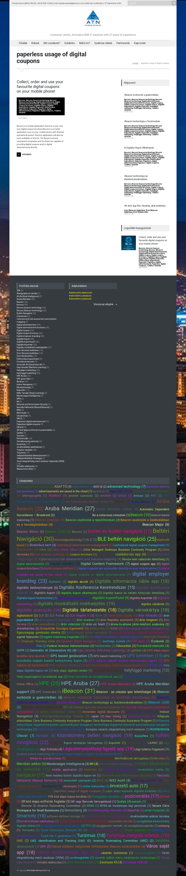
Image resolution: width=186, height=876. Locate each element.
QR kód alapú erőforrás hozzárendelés (34, 430)
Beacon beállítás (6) (50, 520)
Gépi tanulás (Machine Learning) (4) (104, 650)
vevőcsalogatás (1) (147, 853)
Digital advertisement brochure (39, 103)
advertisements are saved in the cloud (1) (65, 491)
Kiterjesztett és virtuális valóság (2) (61, 729)
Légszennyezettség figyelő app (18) (98, 748)
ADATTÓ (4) (62, 486)
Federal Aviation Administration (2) (70, 646)
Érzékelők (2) (160, 641)
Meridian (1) (161, 758)
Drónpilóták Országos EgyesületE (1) (64, 628)
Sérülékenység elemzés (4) (107, 810)
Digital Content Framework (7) (105, 564)
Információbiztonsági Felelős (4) (64, 716)
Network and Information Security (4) (129, 775)
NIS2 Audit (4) (119, 780)
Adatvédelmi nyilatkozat (80, 299)
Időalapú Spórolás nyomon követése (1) (99, 707)
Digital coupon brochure (134, 105)
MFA (19, 398)
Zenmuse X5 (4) (111, 862)
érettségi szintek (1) (116, 641)
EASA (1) (117, 628)
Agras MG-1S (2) (121, 491)
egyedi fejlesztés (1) (30, 637)
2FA (18, 290)
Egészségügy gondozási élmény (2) (41, 632)
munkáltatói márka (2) (153, 769)
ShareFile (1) (135, 810)
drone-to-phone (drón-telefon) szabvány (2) (140, 624)
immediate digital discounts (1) (103, 712)
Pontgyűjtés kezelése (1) (108, 796)
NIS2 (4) (103, 780)
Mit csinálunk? (52, 43)
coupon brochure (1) (83, 554)
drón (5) (101, 615)
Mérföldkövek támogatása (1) (134, 758)
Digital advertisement (45, 102)
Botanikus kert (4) (43, 545)
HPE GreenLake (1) (48, 692)
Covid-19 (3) (106, 554)
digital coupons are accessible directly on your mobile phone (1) (119, 568)
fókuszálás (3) (126, 646)
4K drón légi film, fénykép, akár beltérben (145, 205)
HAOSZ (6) (155, 665)
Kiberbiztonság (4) (142, 716)
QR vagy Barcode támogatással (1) (93, 801)
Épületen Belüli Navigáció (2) (81, 641)
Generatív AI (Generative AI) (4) (53, 650)
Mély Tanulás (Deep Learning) (30, 393)
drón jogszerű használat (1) (57, 620)
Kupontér (33, 109)
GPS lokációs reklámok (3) (67, 665)
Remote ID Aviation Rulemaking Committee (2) (53, 805)
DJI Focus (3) (59, 615)
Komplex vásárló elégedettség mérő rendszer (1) (118, 729)
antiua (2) (125, 495)
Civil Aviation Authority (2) (52, 554)
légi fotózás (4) (51, 749)
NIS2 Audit (21, 413)
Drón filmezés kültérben (28, 353)
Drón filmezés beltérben (134, 210)
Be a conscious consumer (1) (111, 515)
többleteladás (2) (28, 836)
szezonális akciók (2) (122, 821)
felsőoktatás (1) (105, 646)
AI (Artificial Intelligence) (28, 296)
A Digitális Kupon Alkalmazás (139, 147)
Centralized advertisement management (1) (85, 545)
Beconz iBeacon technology (29, 310)
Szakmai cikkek (103, 43)
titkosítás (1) (160, 830)
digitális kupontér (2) (143, 598)
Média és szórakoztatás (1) (48, 758)
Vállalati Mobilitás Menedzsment (32, 455)
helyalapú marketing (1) (108, 670)
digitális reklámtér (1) (155, 604)
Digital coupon (46, 104)
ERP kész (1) (141, 641)
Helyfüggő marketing (142, 108)
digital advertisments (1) (33, 564)
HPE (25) (49, 683)
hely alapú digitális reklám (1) (73, 670)
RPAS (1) (93, 805)
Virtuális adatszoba (25, 466)
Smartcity (21, 444)
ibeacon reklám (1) (68, 702)
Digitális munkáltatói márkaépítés (32, 347)
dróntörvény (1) (99, 628)
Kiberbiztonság (24, 387)
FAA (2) (41, 646)
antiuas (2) (141, 495)
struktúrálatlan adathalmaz (29, 447)
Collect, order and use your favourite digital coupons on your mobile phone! (40, 87)
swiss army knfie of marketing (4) (83, 821)
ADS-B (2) (100, 486)
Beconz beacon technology (37, 100)
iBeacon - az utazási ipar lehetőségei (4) (126, 692)
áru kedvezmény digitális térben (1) (89, 501)
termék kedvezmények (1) (105, 830)
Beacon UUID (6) (58, 532)
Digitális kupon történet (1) (75, 598)
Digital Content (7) (65, 564)
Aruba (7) (122, 502)
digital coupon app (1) (145, 564)
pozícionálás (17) (142, 796)
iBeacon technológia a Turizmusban (142, 121)
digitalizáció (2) (27, 615)
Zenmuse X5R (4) (135, 862)
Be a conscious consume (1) (73, 515)
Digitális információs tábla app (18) (132, 581)
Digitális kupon (40, 106)
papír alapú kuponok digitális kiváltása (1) (133, 791)
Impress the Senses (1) (142, 712)
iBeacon (20, 381)
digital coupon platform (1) (60, 568)
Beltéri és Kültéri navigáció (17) (120, 531)
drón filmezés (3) (150, 615)
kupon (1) (56, 743)
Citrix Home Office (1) (67, 549)
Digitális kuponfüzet (26, 342)
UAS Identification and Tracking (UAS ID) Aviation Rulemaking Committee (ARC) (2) (92, 840)
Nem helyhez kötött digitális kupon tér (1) (73, 775)
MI (18, 401)
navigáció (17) (31, 775)
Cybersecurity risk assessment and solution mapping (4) (80, 559)
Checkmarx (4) (27, 549)
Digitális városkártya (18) (143, 610)
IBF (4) (68, 707)
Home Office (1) (27, 684)
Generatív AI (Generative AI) (29, 364)
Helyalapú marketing (26, 370)
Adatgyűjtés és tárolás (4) (35, 486)
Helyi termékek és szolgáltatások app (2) (95, 676)
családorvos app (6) (130, 554)
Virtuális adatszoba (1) (51, 862)
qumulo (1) (139, 801)
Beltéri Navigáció (24, 313)
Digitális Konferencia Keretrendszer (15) (97, 587)
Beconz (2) (79, 532)
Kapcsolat (140, 43)
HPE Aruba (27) (80, 683)
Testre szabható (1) (137, 830)
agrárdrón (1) (100, 491)
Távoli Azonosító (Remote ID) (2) (64, 830)
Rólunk (35, 43)
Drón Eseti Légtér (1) (123, 615)
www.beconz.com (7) (82, 862)
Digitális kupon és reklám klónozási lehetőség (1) (136, 593)
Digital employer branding (28, 336)
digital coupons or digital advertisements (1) (100, 574)
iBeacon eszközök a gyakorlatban (141, 94)
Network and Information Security (32, 404)
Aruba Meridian (24, 299)
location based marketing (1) (35, 754)
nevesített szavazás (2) (80, 780)
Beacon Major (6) (155, 524)
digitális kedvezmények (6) (37, 588)
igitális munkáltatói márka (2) (60, 712)
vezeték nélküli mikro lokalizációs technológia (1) (127, 857)
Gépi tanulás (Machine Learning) (31, 367)
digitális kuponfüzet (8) (110, 598)
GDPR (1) (23, 650)
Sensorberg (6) (75, 810)
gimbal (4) (139, 650)
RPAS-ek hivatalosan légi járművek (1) (125, 805)
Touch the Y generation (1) (58, 836)
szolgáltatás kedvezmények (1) (61, 826)
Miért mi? (84, 43)
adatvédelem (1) (82, 486)
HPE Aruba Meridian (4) (118, 684)
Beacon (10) (140, 515)
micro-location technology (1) (118, 764)
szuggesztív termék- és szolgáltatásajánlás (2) (127, 826)
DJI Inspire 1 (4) (82, 615)
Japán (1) (97, 716)
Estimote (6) (26, 646)
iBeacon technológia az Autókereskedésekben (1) (114, 702)
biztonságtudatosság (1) (70, 540)
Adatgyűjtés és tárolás (27, 293)
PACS (19, 418)
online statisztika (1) (96, 786)
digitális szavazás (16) (39, 610)
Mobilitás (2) (93, 769)
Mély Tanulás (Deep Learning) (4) (90, 758)
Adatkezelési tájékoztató (80, 293)
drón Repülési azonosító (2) (119, 620)
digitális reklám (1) (128, 604)
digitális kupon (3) (47, 593)
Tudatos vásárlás (131, 165)
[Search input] (150, 3)
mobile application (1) (67, 769)
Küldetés (70, 43)
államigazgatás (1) (34, 495)
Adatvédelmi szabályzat (80, 296)
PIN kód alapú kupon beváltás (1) (69, 796)
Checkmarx (22, 316)
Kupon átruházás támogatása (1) (86, 743)
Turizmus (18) (91, 835)
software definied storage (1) (66, 816)
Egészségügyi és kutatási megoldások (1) (141, 632)
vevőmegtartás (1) (82, 857)
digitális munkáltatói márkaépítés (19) (76, 603)
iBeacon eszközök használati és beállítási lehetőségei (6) (110, 697)
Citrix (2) (45, 549)
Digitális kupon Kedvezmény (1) (37, 598)
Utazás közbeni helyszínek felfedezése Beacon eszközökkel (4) (98, 846)
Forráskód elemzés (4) (153, 646)
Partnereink (123, 43)
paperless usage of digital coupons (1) (79, 791)
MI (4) (94, 764)
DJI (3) (44, 615)
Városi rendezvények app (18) (68, 852)
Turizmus (21, 453)
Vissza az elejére (103, 304)
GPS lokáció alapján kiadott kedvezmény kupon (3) (125, 660)
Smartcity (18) (31, 816)
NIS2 (19, 410)
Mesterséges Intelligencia (28, 396)
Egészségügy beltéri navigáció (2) (146, 628)
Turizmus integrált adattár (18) (137, 835)
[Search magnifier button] (174, 3)
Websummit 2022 (25, 469)
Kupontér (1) (117, 743)
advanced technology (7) (126, 486)
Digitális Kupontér (36, 107)
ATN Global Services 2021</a (38, 870)
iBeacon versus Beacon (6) (42, 707)
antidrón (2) (108, 495)
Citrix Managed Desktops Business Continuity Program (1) (122, 549)
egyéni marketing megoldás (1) (64, 637)
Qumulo (20, 436)
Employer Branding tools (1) (41, 641)
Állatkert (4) (57, 495)
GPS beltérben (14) (145, 655)
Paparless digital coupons (42, 111)
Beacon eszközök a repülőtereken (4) (93, 520)
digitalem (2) (57, 581)
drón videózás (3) (73, 624)
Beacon (20, 302)
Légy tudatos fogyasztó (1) (151, 749)
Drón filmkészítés (140, 212)
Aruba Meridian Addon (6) (117, 509)
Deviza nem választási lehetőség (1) (145, 559)
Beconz (22, 100)
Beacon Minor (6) (30, 532)
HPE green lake (24, 379)
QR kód (20, 427)
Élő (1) (89, 637)
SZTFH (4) (88, 826)
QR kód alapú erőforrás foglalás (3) (45, 801)
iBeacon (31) (78, 691)
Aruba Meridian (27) (70, 508)
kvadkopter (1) (136, 743)
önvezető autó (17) (129, 785)
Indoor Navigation (25, 384)
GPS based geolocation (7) (71, 656)
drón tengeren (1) (151, 620)
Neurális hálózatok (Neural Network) (33, 407)
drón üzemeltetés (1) (46, 624)
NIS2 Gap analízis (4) (146, 780)
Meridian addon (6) (31, 764)
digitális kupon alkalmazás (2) (81, 593)
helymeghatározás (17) (146, 676)
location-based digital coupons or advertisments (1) (88, 754)
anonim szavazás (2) (84, 495)
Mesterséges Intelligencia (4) (67, 764)
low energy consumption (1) (141, 754)
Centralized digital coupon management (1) (141, 545)
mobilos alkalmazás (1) (120, 769)
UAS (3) (23, 840)
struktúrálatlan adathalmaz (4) (107, 816)
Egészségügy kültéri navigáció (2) (89, 632)
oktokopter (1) (72, 786)
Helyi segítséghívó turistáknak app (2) (42, 676)
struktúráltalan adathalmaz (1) (40, 821)
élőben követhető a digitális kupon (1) (118, 637)
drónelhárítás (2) (28, 628)
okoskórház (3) (52, 786)
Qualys (20, 433)
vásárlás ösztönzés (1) (117, 853)
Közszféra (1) (144, 736)
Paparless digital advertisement (150, 263)
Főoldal (23, 43)
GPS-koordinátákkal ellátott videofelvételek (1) (116, 665)
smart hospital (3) (156, 810)
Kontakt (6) (45, 736)
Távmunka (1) (30, 830)
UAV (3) (45, 846)
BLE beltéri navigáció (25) (127, 539)
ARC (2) (156, 495)
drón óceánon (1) (87, 620)
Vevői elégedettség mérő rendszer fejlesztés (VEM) (40, 461)
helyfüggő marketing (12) (146, 670)
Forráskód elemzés (25, 361)
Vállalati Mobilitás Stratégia (29, 458)
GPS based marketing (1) (109, 656)
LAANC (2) (155, 743)
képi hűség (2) (116, 716)
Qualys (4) (124, 801)
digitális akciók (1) (80, 581)
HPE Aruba (22, 376)
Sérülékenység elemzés (28, 441)
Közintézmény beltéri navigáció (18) (95, 735)
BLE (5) (91, 540)
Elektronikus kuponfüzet (149, 260)
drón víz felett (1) (98, 624)
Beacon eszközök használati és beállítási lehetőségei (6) (97, 524)
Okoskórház (22, 416)
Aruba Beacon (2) (143, 501)
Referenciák (22, 438)
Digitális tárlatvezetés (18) (89, 610)
